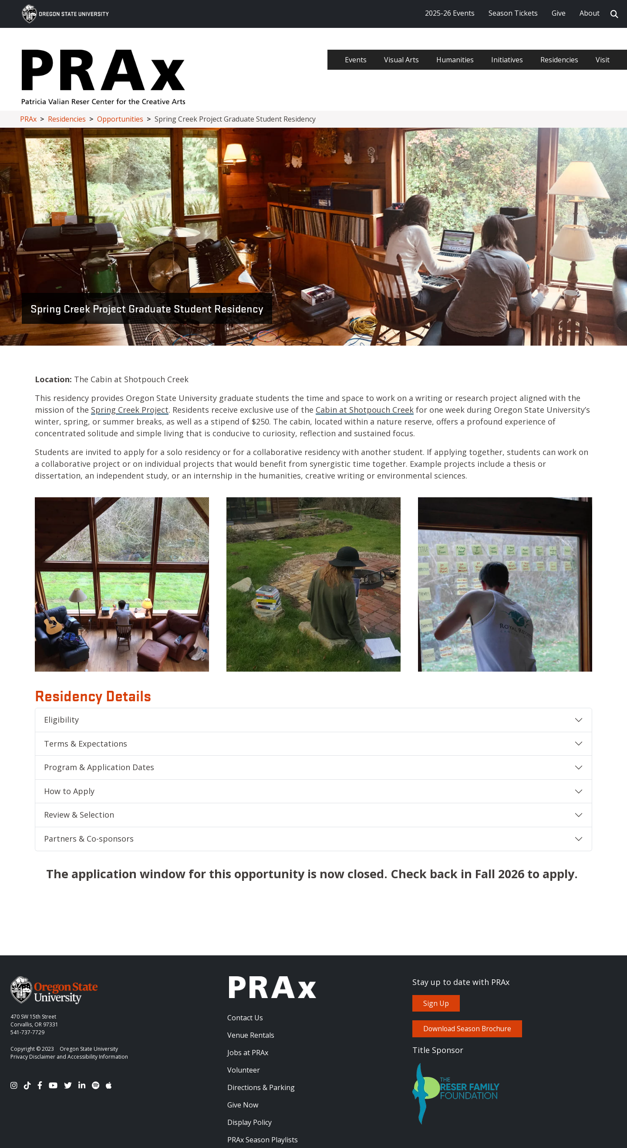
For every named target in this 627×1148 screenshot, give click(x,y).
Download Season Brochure (467, 1028)
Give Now (242, 1105)
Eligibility (61, 719)
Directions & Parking (261, 1087)
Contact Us (245, 1017)
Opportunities (120, 119)
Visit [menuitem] (603, 60)
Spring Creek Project (130, 409)
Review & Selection (79, 814)
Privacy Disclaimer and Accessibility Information (69, 1056)
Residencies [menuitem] (559, 60)
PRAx (28, 119)
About (590, 13)
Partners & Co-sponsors (89, 838)
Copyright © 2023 (32, 1049)
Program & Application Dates (99, 767)
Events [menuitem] (356, 60)
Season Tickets (513, 13)
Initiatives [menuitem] (507, 60)
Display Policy (249, 1122)
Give (559, 13)
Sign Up (436, 1003)
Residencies (67, 119)
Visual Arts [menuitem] (401, 60)
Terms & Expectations (85, 743)
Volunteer (243, 1070)
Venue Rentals (250, 1035)
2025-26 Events (450, 13)
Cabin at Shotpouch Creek (365, 409)
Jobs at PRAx (247, 1052)
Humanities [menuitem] (455, 60)
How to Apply (69, 791)
